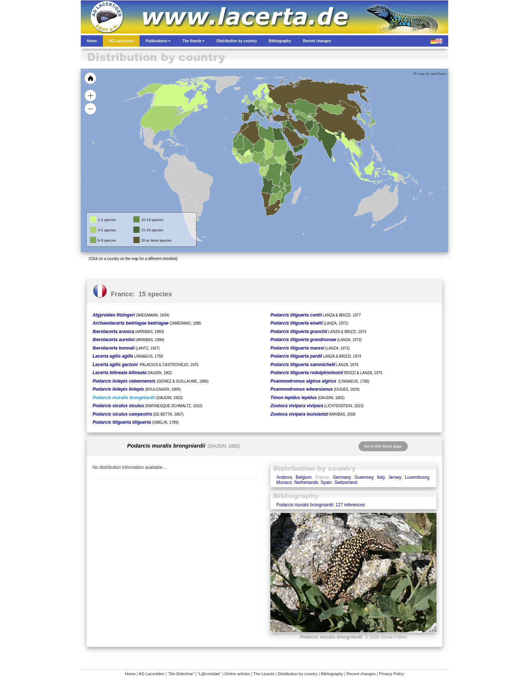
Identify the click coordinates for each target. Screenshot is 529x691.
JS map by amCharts (429, 73)
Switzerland (345, 482)
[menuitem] (302, 137)
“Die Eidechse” (181, 674)
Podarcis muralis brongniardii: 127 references (320, 504)
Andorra (284, 477)
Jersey (394, 477)
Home (130, 674)
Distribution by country (298, 674)
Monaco (284, 482)
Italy (381, 477)
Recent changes (361, 674)
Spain (326, 482)
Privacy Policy (391, 674)
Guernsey (364, 477)
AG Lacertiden (152, 674)
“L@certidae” (209, 674)
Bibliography (332, 674)
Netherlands (306, 482)
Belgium (304, 477)
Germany (341, 477)
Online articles (237, 674)
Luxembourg (417, 477)
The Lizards (263, 674)
